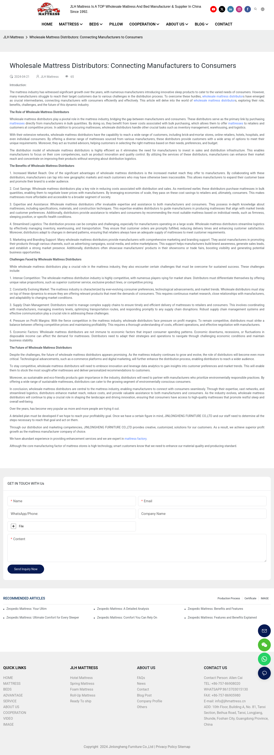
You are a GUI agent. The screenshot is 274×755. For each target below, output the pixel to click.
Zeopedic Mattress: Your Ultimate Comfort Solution (26, 608)
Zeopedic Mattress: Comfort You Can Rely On (127, 617)
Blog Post (144, 695)
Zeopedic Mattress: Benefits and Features (215, 608)
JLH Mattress (13, 37)
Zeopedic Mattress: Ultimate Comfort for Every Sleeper (42, 617)
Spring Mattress (82, 684)
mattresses (17, 123)
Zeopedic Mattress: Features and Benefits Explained (222, 617)
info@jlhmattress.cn (230, 701)
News (141, 684)
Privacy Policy (166, 747)
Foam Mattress (81, 689)
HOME (8, 678)
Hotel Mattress (81, 678)
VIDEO (8, 718)
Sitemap (183, 747)
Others (142, 707)
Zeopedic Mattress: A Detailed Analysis (123, 608)
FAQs (141, 678)
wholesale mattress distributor (222, 96)
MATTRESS (12, 684)
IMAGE (265, 598)
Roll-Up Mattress (82, 695)
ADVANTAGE (13, 695)
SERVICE (9, 701)
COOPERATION (14, 713)
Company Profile (149, 701)
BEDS (7, 689)
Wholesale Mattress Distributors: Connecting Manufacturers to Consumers (86, 37)
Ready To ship (80, 701)
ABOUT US (11, 707)
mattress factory (135, 438)
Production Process (229, 598)
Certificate (250, 598)
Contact (143, 689)
